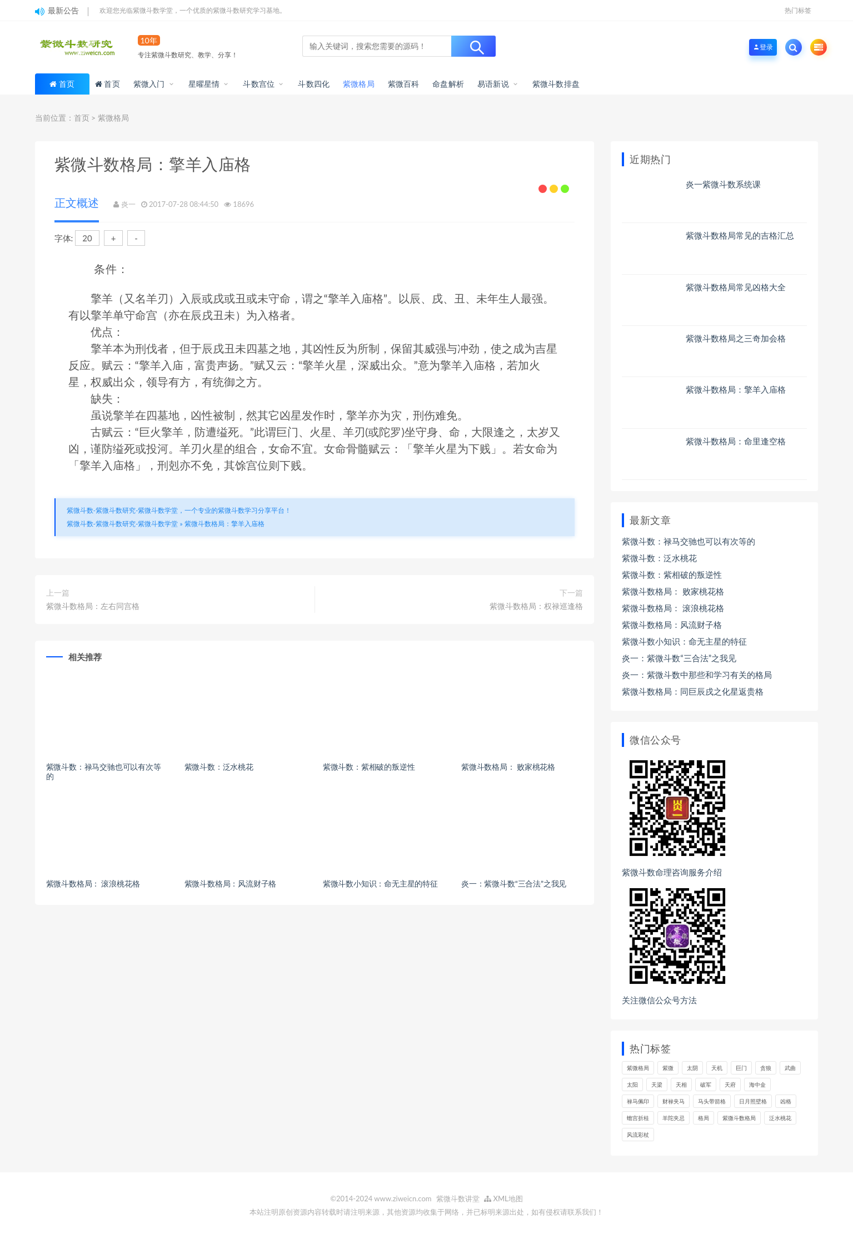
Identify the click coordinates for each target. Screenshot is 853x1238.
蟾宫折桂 (638, 1118)
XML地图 (503, 1198)
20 (87, 238)
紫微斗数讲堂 (458, 1198)
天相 (681, 1084)
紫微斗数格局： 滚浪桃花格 (93, 883)
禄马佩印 (638, 1101)
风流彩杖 (638, 1134)
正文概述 (76, 202)
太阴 (692, 1067)
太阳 (632, 1084)
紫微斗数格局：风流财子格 (230, 883)
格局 (703, 1118)
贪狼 (765, 1067)
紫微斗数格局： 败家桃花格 (508, 766)
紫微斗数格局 (739, 1118)
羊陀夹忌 (673, 1118)
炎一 (128, 204)
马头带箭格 (712, 1101)
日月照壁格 (753, 1101)
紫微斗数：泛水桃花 (218, 766)
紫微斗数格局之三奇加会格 (736, 338)
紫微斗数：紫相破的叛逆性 (369, 766)
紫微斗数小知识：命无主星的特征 (380, 883)
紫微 (668, 1067)
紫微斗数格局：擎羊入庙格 (224, 523)
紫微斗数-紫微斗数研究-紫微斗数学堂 (122, 523)
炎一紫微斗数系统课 (723, 184)
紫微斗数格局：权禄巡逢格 (536, 606)
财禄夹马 (673, 1101)
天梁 (656, 1084)
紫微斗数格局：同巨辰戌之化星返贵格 (693, 691)
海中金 (757, 1084)
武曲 (790, 1067)
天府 (730, 1084)
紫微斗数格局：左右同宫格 (92, 606)
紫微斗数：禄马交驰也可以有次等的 (103, 771)
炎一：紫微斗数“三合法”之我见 (513, 883)
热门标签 (798, 10)
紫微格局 (113, 117)
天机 (716, 1067)
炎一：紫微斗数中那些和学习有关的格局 (697, 675)
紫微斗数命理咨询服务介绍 (672, 872)
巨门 (741, 1067)
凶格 (785, 1101)
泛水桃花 (780, 1118)
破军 (705, 1084)
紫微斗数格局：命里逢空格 (736, 441)
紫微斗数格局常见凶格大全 (736, 287)
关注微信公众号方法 (659, 1000)
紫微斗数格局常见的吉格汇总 (740, 235)
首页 (66, 83)
